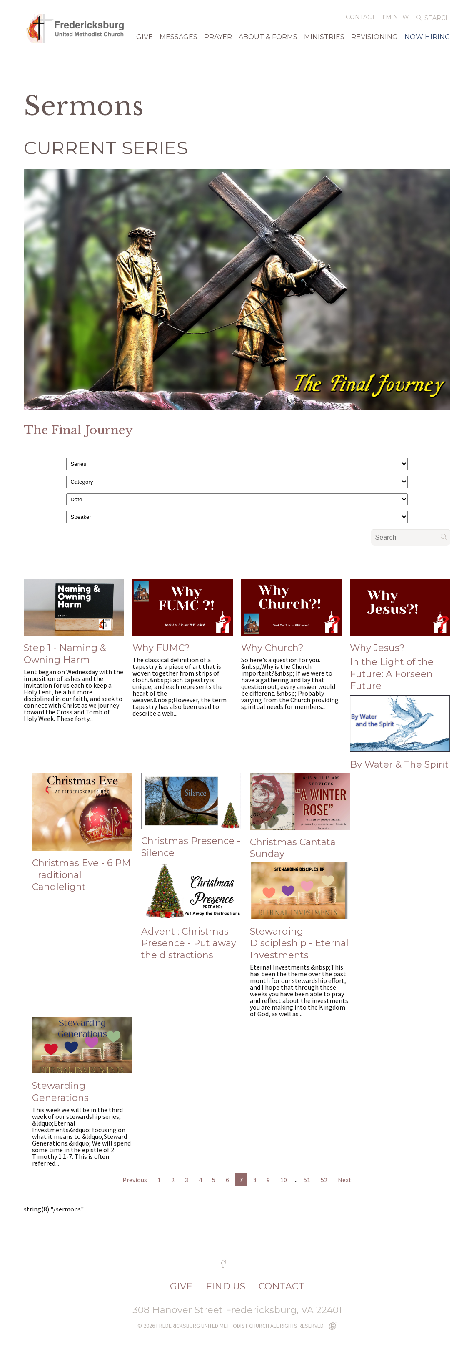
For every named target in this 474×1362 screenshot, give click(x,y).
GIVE (144, 39)
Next (345, 1180)
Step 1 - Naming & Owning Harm (65, 654)
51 (307, 1180)
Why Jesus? (377, 648)
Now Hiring (427, 39)
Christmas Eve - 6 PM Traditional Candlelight (81, 875)
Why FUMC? (161, 648)
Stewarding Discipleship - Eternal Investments (299, 944)
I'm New (395, 19)
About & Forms (268, 39)
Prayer (218, 39)
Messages (178, 39)
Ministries (324, 39)
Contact (360, 19)
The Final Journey (78, 431)
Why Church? (272, 648)
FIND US (225, 1287)
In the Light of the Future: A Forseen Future (392, 674)
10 (283, 1180)
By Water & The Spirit (399, 765)
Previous (134, 1180)
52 (324, 1180)
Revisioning (374, 39)
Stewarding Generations (60, 1092)
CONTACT (281, 1287)
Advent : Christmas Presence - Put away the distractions (188, 944)
